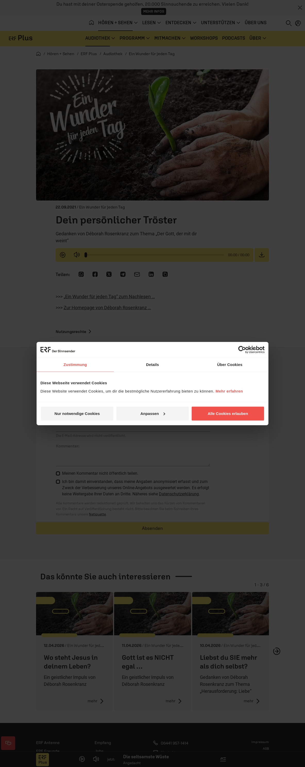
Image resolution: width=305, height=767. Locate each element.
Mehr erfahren (229, 391)
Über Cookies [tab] (229, 364)
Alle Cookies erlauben (228, 413)
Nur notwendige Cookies (77, 413)
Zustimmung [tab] (75, 364)
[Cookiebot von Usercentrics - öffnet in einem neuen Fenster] (242, 350)
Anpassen (152, 413)
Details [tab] (152, 364)
